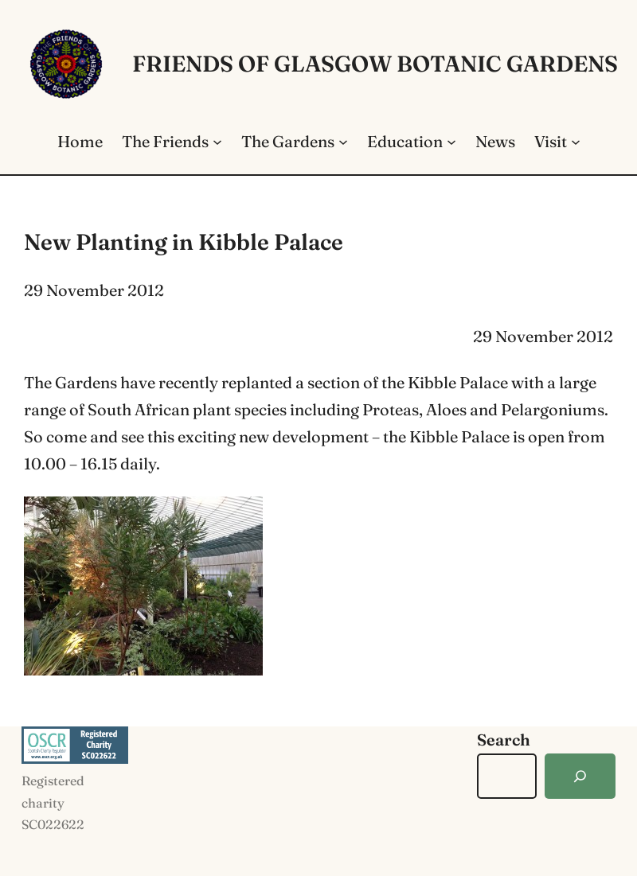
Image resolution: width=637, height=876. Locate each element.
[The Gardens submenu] (343, 141)
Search (503, 739)
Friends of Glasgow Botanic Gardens (375, 63)
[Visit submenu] (575, 141)
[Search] (580, 776)
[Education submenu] (451, 141)
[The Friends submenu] (217, 141)
